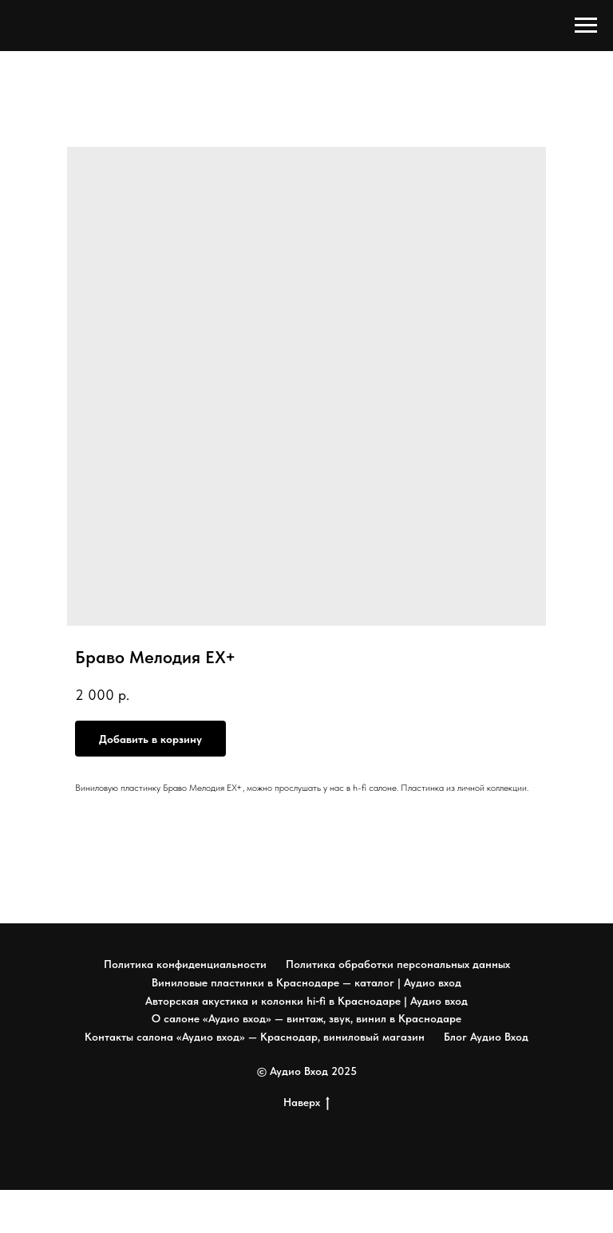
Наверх (306, 1103)
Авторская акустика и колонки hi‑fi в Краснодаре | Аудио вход (306, 1000)
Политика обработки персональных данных (398, 964)
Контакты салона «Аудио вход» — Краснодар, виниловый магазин (255, 1036)
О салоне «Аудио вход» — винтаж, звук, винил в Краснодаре (306, 1018)
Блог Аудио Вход (486, 1036)
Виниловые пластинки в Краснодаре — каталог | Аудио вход (306, 982)
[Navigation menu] (586, 26)
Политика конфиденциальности (185, 964)
